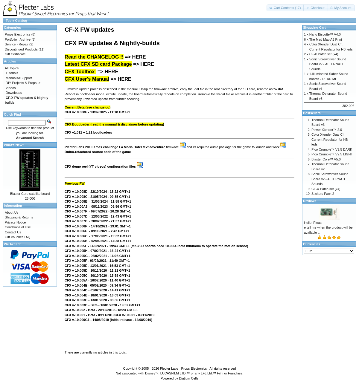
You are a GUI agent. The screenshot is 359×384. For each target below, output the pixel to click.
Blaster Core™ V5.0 (326, 159)
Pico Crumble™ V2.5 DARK (331, 149)
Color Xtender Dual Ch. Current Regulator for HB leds (329, 139)
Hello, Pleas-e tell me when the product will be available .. (328, 227)
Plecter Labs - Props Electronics (183, 368)
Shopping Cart (314, 27)
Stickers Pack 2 (322, 193)
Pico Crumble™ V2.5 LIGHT (332, 154)
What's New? (14, 145)
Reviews (309, 201)
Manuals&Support (19, 78)
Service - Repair (16, 44)
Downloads (14, 92)
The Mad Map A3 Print (325, 39)
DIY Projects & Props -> (23, 83)
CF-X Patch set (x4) (323, 54)
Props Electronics (18, 34)
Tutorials (12, 73)
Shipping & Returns (19, 217)
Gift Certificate (15, 54)
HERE (139, 56)
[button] (286, 7)
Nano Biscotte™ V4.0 (325, 34)
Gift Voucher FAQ (18, 237)
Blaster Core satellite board (30, 193)
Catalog (21, 20)
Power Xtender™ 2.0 (326, 129)
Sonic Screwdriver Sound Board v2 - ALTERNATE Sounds (327, 64)
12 (104, 310)
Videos (11, 88)
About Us (11, 212)
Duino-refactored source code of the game (98, 152)
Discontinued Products (21, 49)
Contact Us (13, 232)
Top (8, 20)
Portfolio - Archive (18, 39)
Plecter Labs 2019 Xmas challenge (91, 147)
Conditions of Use (18, 227)
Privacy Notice (15, 222)
